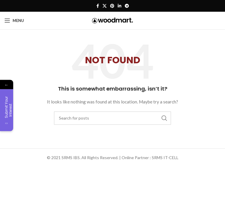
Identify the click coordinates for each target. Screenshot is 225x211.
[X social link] (104, 6)
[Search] (112, 118)
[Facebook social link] (98, 6)
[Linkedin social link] (119, 6)
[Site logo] (112, 20)
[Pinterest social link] (112, 6)
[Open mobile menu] (14, 20)
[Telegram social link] (127, 6)
